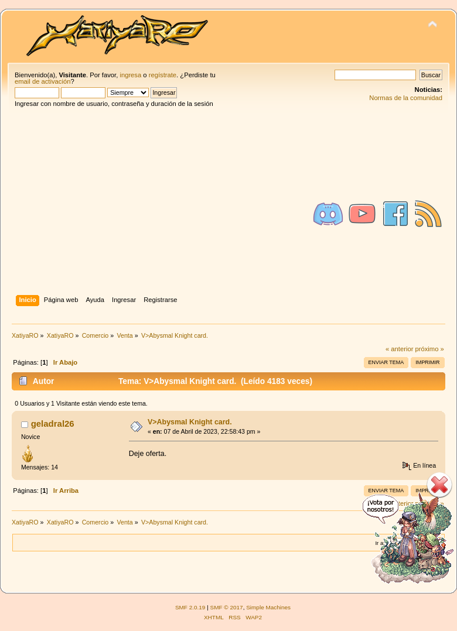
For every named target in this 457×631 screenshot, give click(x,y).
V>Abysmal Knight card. (190, 422)
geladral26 (52, 423)
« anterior (399, 348)
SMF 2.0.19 (190, 607)
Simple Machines (268, 607)
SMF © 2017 (226, 607)
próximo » (429, 348)
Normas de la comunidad (405, 97)
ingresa (130, 74)
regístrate (162, 74)
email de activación (42, 81)
